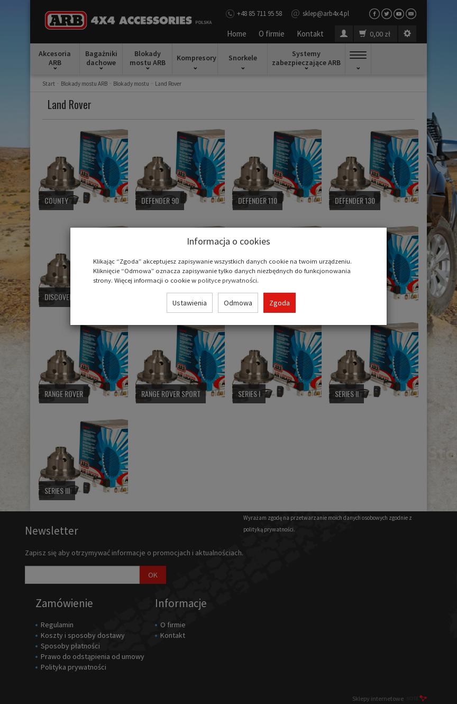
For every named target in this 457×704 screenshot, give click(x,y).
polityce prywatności (227, 280)
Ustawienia (189, 303)
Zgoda (279, 303)
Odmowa (238, 303)
